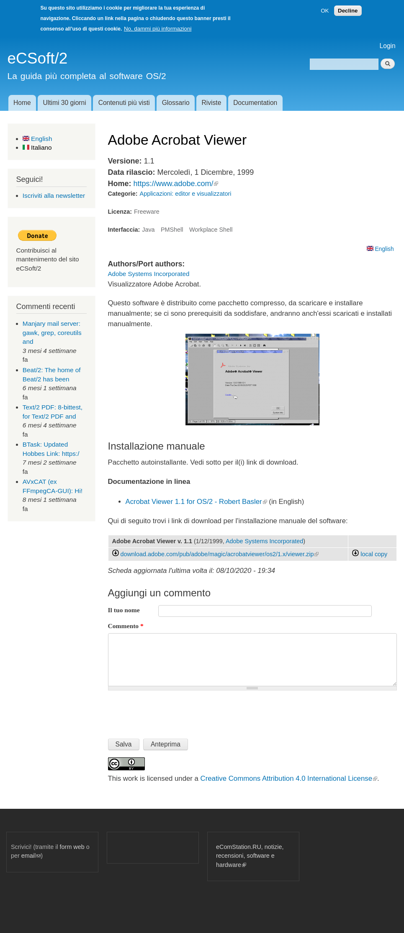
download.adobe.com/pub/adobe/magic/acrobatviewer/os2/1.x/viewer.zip (220, 554)
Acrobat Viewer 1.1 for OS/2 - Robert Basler (196, 502)
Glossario (176, 102)
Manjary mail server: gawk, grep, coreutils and (52, 332)
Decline (348, 11)
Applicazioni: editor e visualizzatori (186, 193)
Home (22, 102)
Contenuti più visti (124, 102)
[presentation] (171, 711)
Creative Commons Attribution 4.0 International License (289, 778)
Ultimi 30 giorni (64, 102)
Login (388, 45)
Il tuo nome (124, 609)
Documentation (255, 102)
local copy (369, 554)
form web (72, 847)
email (31, 855)
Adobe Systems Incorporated (149, 273)
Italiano (37, 147)
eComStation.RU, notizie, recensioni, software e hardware (249, 856)
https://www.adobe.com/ (175, 183)
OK (325, 11)
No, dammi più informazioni (157, 29)
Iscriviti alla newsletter (54, 195)
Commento (126, 625)
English (37, 138)
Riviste (211, 102)
